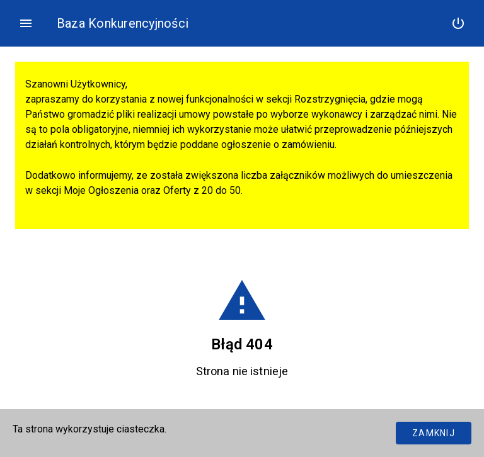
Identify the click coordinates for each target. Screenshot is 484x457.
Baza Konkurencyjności (122, 23)
